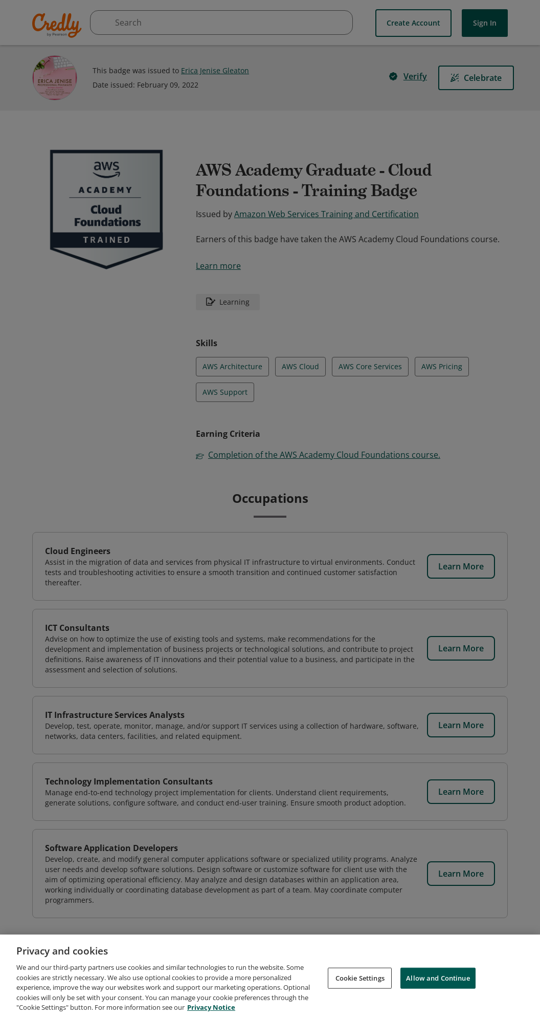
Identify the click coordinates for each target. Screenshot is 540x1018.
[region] (270, 976)
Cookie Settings (360, 977)
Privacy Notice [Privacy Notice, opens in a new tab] (211, 1007)
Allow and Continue (437, 977)
